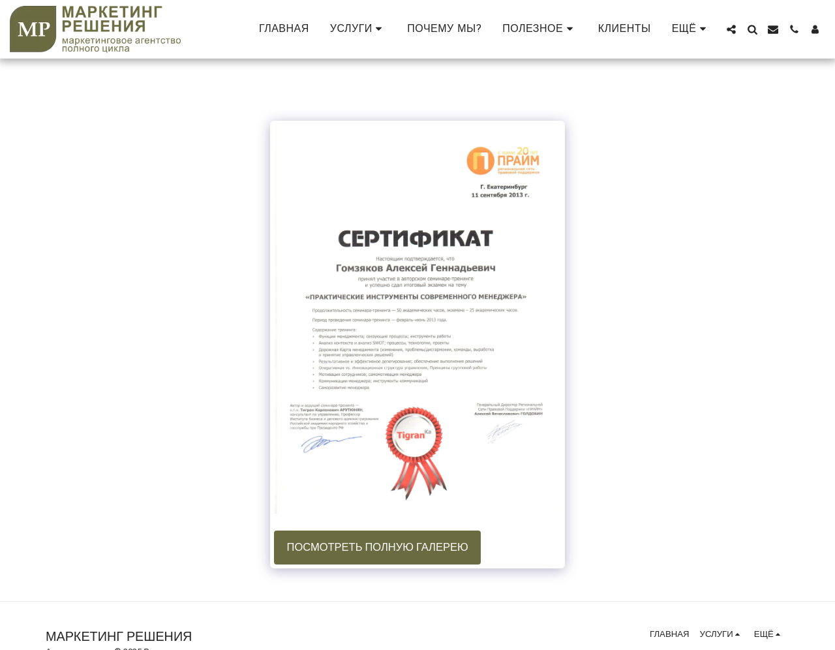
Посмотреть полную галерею (377, 547)
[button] (358, 29)
